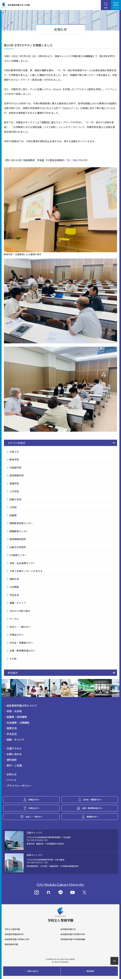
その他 (13, 658)
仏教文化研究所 (17, 547)
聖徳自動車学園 (11, 944)
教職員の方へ (92, 816)
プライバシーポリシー (19, 785)
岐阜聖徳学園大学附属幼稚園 (72, 939)
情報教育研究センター (21, 523)
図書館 (13, 515)
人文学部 (14, 491)
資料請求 (12, 759)
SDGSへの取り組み (19, 610)
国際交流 (14, 579)
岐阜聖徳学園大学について (22, 705)
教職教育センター (18, 531)
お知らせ (14, 451)
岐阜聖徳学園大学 (68, 929)
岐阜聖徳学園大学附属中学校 (72, 934)
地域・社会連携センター (22, 563)
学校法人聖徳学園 (12, 929)
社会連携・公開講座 (18, 722)
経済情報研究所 (17, 539)
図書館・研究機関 (17, 717)
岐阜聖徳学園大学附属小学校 (17, 939)
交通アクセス (14, 748)
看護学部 (14, 483)
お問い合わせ (14, 754)
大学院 (13, 507)
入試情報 (14, 587)
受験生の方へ (34, 799)
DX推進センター (18, 555)
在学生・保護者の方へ (21, 642)
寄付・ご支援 (14, 765)
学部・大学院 (14, 711)
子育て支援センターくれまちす (26, 571)
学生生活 (14, 595)
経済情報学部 (16, 475)
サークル (14, 618)
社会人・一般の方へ (20, 626)
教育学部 (14, 459)
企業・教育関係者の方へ (22, 650)
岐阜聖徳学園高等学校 (14, 934)
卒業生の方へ (16, 634)
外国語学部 (15, 467)
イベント (12, 780)
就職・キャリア (17, 602)
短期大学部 (15, 499)
